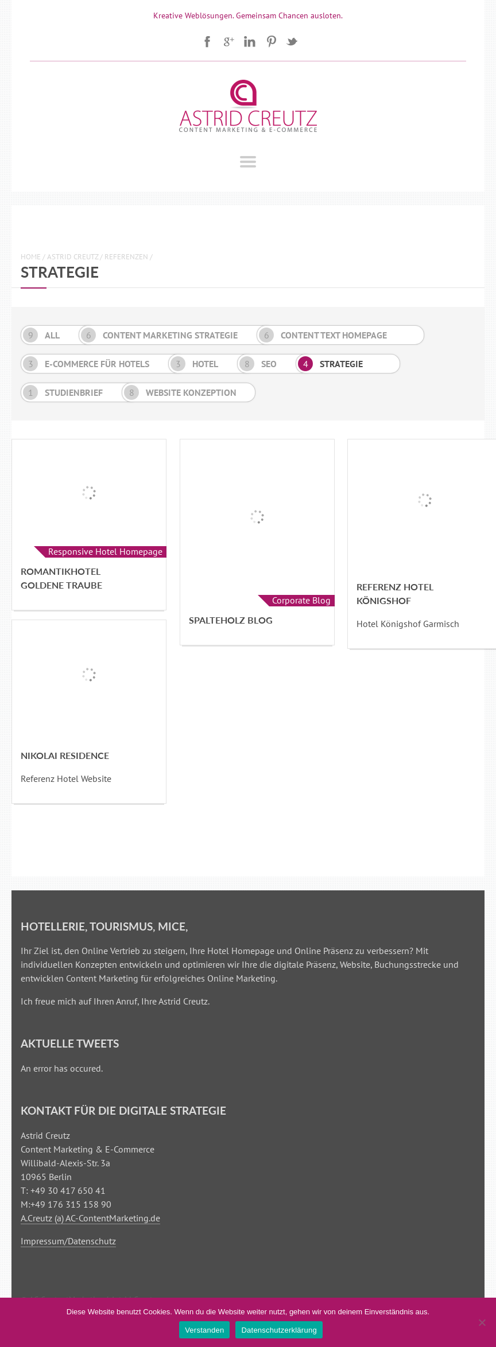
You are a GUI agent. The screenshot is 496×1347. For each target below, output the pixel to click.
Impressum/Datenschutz (68, 1241)
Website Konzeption (180, 392)
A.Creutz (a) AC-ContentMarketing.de (90, 1218)
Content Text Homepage (323, 335)
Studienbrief (63, 392)
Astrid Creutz (72, 257)
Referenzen (126, 257)
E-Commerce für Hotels (86, 363)
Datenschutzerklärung (278, 1330)
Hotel (194, 363)
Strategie (330, 363)
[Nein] (481, 1322)
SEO (258, 363)
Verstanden (204, 1330)
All (41, 335)
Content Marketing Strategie (159, 335)
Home (31, 257)
